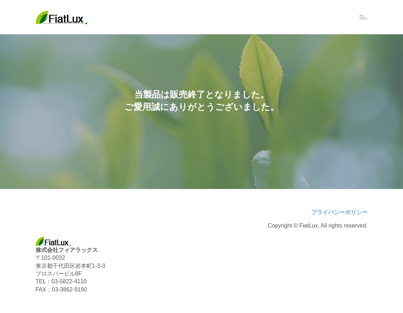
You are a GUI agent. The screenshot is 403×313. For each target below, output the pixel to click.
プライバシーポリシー (339, 212)
